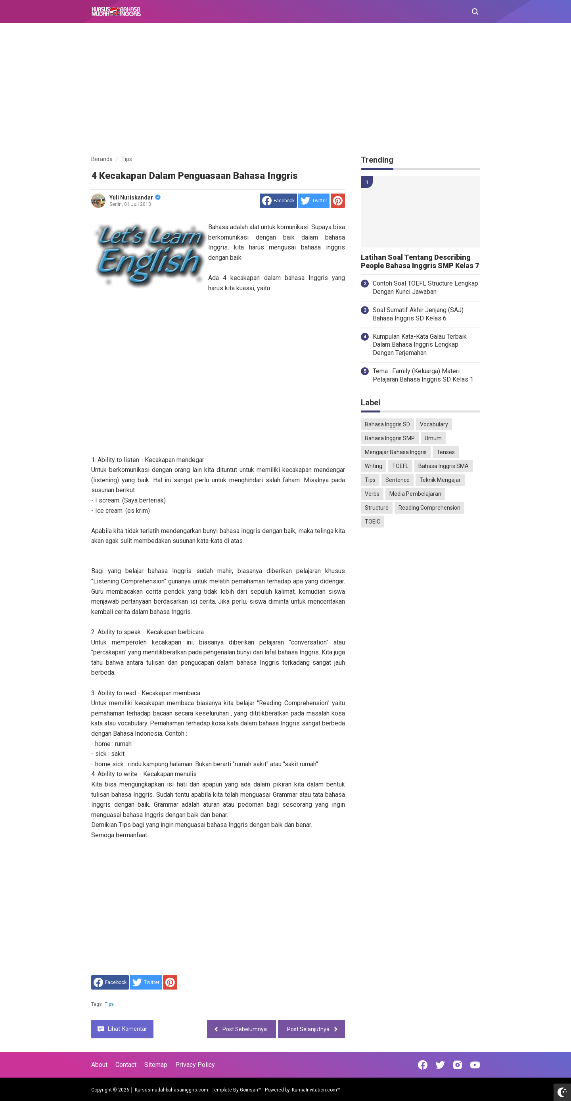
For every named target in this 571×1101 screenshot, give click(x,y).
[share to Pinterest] (338, 201)
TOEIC (372, 521)
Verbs (372, 494)
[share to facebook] (278, 201)
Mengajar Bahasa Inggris (396, 452)
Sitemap (155, 1064)
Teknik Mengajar (440, 480)
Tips (109, 1004)
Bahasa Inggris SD (387, 424)
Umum (433, 438)
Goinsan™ (250, 1090)
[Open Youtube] (475, 1065)
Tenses (446, 452)
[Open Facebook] (422, 1065)
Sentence (397, 480)
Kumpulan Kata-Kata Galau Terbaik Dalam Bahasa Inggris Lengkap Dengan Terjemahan (420, 345)
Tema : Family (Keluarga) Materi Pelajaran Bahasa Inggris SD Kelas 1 (423, 375)
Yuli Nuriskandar (135, 197)
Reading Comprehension (429, 507)
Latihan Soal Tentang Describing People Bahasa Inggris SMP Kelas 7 (420, 261)
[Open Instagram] (457, 1065)
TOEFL (400, 466)
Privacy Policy (195, 1064)
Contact (125, 1064)
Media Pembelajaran (415, 494)
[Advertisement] (285, 90)
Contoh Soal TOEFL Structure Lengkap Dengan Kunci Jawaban (425, 287)
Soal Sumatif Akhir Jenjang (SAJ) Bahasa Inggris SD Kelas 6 (418, 314)
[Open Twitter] (440, 1065)
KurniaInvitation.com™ (315, 1090)
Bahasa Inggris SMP (390, 438)
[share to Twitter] (314, 201)
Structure (377, 507)
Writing (373, 466)
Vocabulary (434, 424)
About (99, 1064)
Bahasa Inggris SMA (443, 466)
